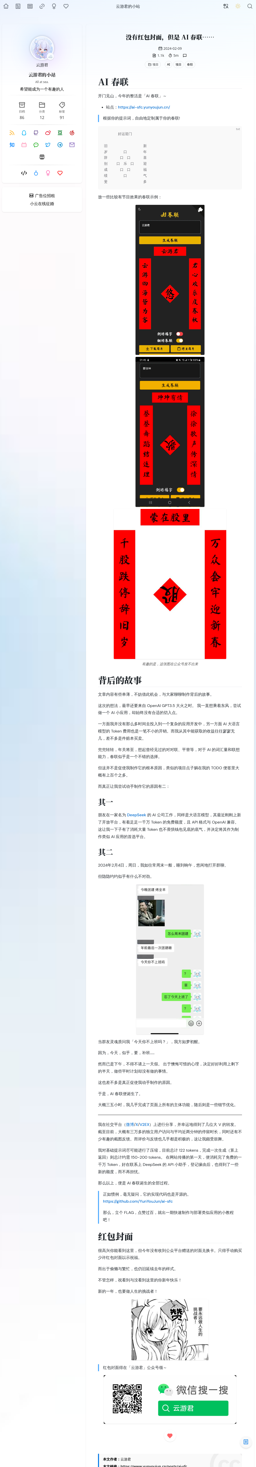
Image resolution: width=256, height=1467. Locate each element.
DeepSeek (136, 815)
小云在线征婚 (42, 203)
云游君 (42, 65)
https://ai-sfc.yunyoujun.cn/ (144, 107)
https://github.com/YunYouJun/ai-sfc (138, 1201)
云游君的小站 (42, 74)
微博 (130, 1124)
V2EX (145, 1124)
